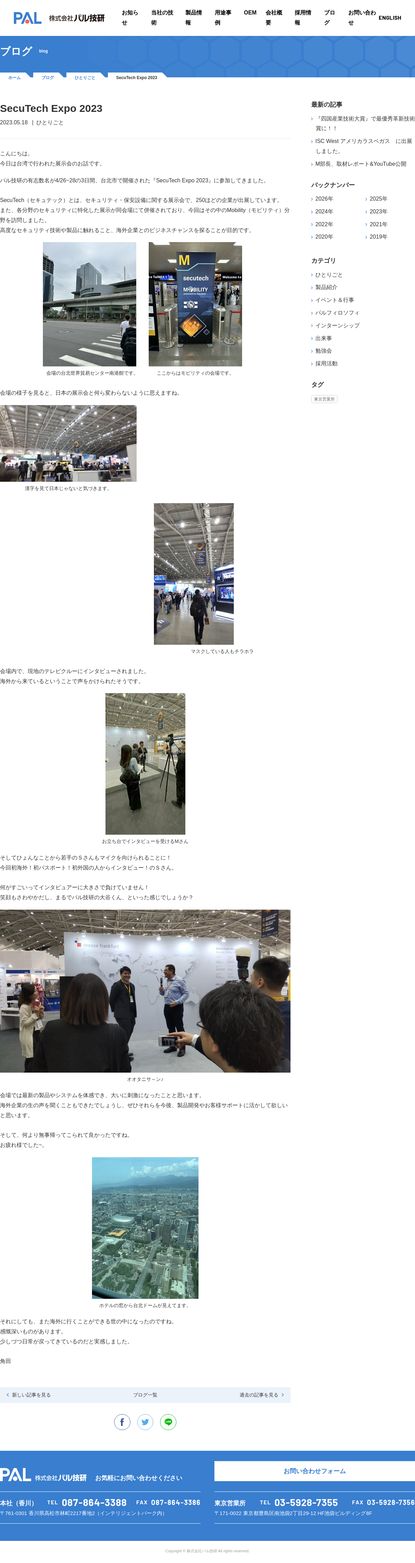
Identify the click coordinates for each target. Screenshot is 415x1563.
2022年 (324, 224)
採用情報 (303, 18)
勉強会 (323, 351)
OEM (250, 13)
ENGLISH (390, 17)
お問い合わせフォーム (315, 1472)
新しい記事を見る (31, 1395)
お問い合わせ (362, 18)
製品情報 (193, 18)
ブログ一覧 (145, 1395)
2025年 (379, 199)
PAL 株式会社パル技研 (59, 18)
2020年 (324, 237)
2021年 (379, 224)
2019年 (379, 237)
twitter (145, 1422)
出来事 (323, 338)
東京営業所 (324, 398)
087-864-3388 (94, 1503)
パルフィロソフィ (337, 313)
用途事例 (223, 18)
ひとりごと (85, 77)
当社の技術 (162, 18)
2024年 (324, 211)
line (169, 1422)
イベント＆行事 (334, 300)
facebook (121, 1422)
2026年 (324, 199)
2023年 (379, 211)
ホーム (14, 77)
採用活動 (326, 363)
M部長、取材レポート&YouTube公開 (360, 164)
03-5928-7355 (306, 1503)
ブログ (329, 18)
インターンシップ (337, 325)
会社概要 (274, 18)
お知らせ (130, 18)
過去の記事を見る (259, 1395)
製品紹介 (326, 287)
